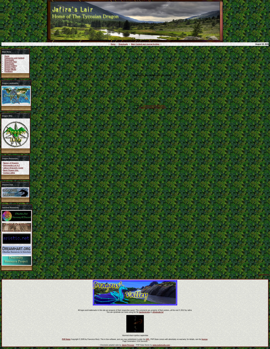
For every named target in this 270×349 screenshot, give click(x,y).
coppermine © (264, 274)
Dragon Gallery (11, 66)
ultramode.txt (157, 312)
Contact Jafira (9, 173)
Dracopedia (9, 64)
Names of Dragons (11, 163)
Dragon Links (10, 68)
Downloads (123, 44)
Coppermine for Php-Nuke (154, 106)
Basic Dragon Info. (11, 170)
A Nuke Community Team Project (152, 108)
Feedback (9, 71)
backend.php (144, 312)
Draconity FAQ (11, 62)
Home (113, 44)
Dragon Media (10, 70)
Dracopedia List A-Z (11, 165)
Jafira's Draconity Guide (13, 168)
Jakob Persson (128, 345)
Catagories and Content (14, 58)
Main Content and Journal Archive (145, 44)
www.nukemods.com (161, 345)
